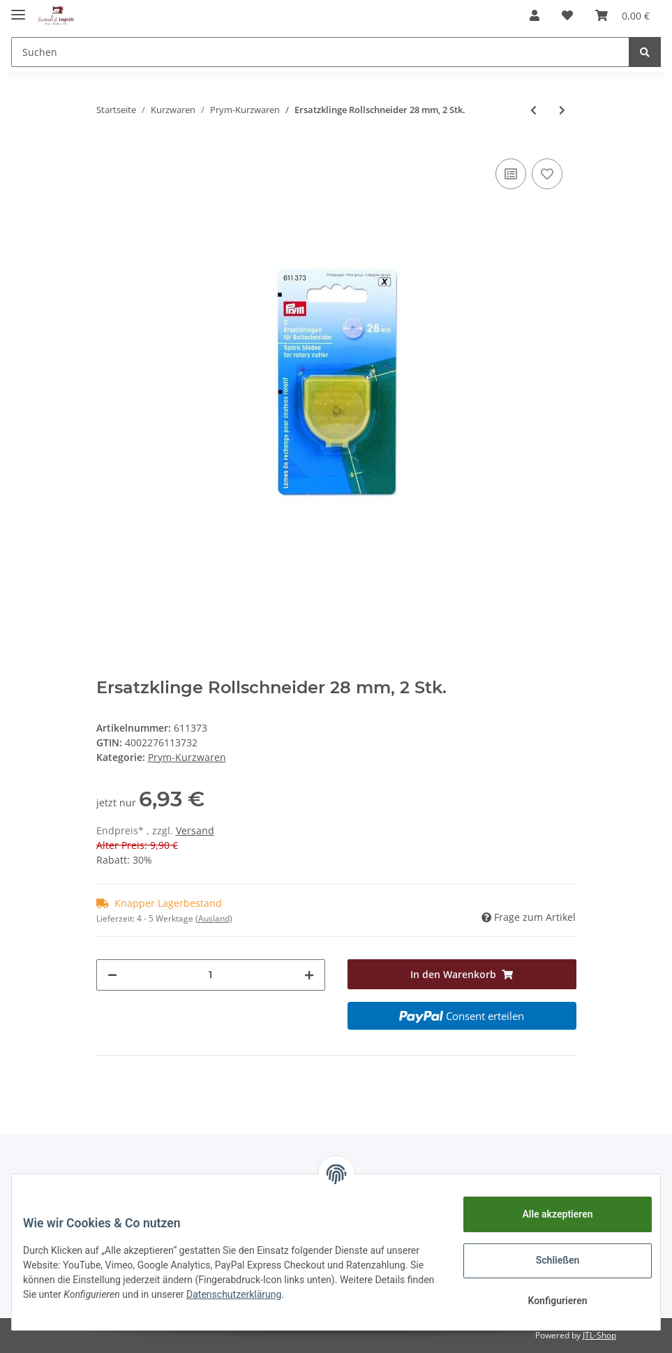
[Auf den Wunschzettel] (547, 173)
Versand (195, 830)
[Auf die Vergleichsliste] (510, 173)
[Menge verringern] (112, 975)
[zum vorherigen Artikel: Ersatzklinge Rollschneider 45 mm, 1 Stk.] (533, 110)
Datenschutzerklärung (374, 1294)
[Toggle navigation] (18, 8)
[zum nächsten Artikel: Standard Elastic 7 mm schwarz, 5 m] (562, 110)
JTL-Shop (599, 1335)
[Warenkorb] (622, 15)
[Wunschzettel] (567, 15)
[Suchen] (320, 52)
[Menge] (210, 975)
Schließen (547, 1260)
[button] (534, 15)
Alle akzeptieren (546, 1214)
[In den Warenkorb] (462, 974)
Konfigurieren (546, 1300)
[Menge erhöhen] (309, 975)
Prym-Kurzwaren (187, 757)
